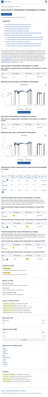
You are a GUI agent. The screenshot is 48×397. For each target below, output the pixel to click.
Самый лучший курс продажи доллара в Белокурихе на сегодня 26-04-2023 (25, 37)
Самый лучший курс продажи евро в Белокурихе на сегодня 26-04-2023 (24, 43)
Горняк (4, 360)
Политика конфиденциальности (13, 390)
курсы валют (9, 57)
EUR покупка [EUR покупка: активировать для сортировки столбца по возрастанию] (36, 176)
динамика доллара (5, 62)
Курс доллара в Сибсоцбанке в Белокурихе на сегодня (18, 24)
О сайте (3, 390)
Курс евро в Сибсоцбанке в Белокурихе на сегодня (17, 28)
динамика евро (14, 62)
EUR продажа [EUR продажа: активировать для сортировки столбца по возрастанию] (28, 176)
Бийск (3, 355)
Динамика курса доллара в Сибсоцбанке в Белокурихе (18, 26)
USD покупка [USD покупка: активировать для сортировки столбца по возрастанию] (21, 176)
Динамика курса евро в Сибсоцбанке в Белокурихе (17, 30)
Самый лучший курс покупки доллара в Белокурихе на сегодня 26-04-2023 (25, 39)
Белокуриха (5, 353)
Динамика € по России (24, 163)
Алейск (4, 348)
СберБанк (4, 180)
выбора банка (4, 60)
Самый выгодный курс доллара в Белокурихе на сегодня (18, 35)
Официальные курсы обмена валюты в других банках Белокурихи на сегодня (23, 32)
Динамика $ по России (24, 112)
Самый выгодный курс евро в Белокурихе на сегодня (17, 41)
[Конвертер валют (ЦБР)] (24, 336)
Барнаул (4, 351)
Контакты (23, 390)
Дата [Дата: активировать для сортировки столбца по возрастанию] (43, 176)
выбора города (9, 59)
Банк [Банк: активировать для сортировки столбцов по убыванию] (3, 176)
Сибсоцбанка (31, 50)
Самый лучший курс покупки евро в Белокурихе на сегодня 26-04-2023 (24, 45)
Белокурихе (11, 53)
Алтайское (4, 350)
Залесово (4, 364)
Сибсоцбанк (4, 184)
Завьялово (5, 362)
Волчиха (4, 359)
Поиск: (14, 171)
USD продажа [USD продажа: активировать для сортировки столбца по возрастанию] (13, 176)
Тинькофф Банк (4, 189)
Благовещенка (5, 357)
